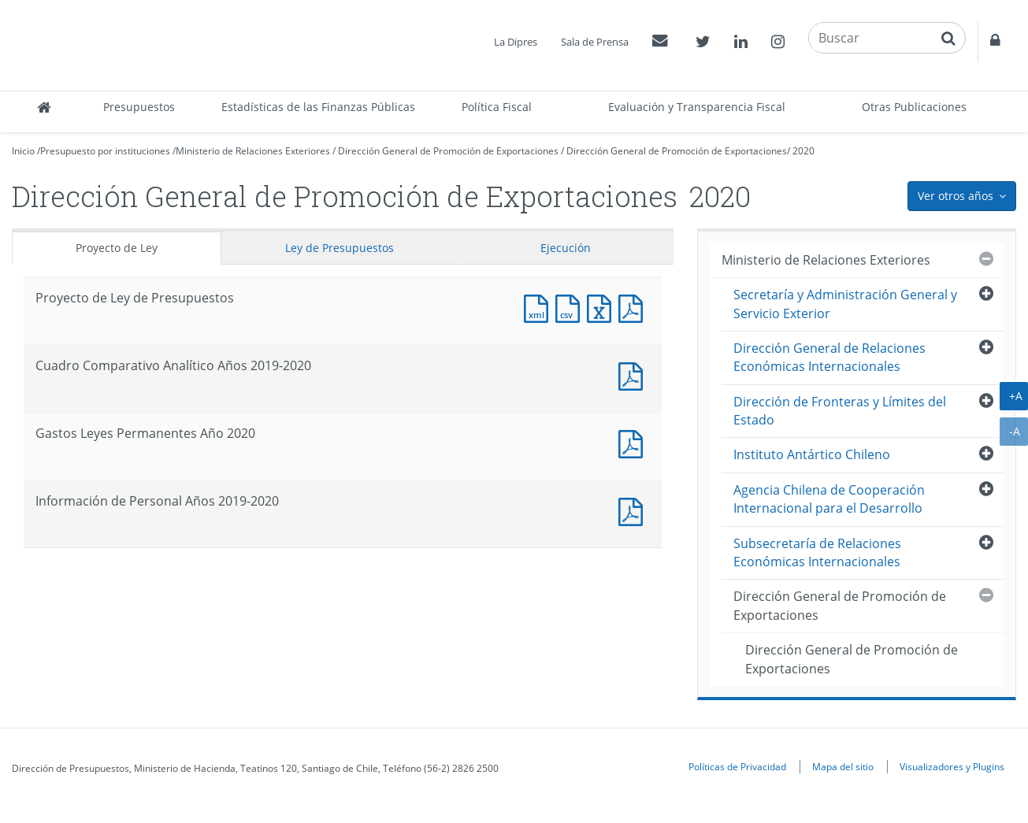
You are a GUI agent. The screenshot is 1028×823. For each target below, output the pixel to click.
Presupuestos (139, 106)
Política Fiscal (497, 106)
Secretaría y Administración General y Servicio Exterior (845, 303)
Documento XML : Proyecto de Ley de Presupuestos (539, 306)
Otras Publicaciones (914, 106)
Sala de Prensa (595, 42)
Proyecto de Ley (117, 247)
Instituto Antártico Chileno (811, 454)
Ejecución (565, 247)
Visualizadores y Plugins (952, 766)
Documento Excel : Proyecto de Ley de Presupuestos (602, 306)
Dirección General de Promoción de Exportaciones (448, 151)
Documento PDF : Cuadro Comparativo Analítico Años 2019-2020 (634, 374)
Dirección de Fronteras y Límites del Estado (839, 410)
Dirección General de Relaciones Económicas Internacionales (829, 357)
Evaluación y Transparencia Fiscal (696, 106)
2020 (803, 151)
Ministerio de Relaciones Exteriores (253, 151)
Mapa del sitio (843, 766)
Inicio (23, 151)
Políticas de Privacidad (737, 766)
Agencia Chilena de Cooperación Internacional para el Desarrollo (829, 499)
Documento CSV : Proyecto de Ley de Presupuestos (571, 306)
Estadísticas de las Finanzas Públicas (318, 106)
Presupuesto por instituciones (105, 151)
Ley (339, 247)
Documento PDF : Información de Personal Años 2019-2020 (634, 510)
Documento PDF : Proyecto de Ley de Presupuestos (634, 306)
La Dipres (515, 42)
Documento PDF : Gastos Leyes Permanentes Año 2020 (634, 442)
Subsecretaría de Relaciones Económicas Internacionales (817, 552)
